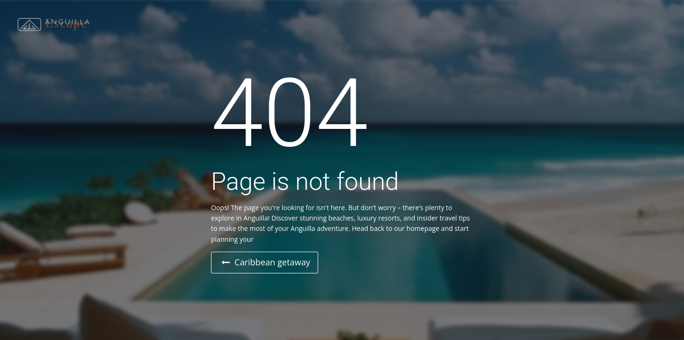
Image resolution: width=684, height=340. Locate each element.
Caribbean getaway (265, 262)
